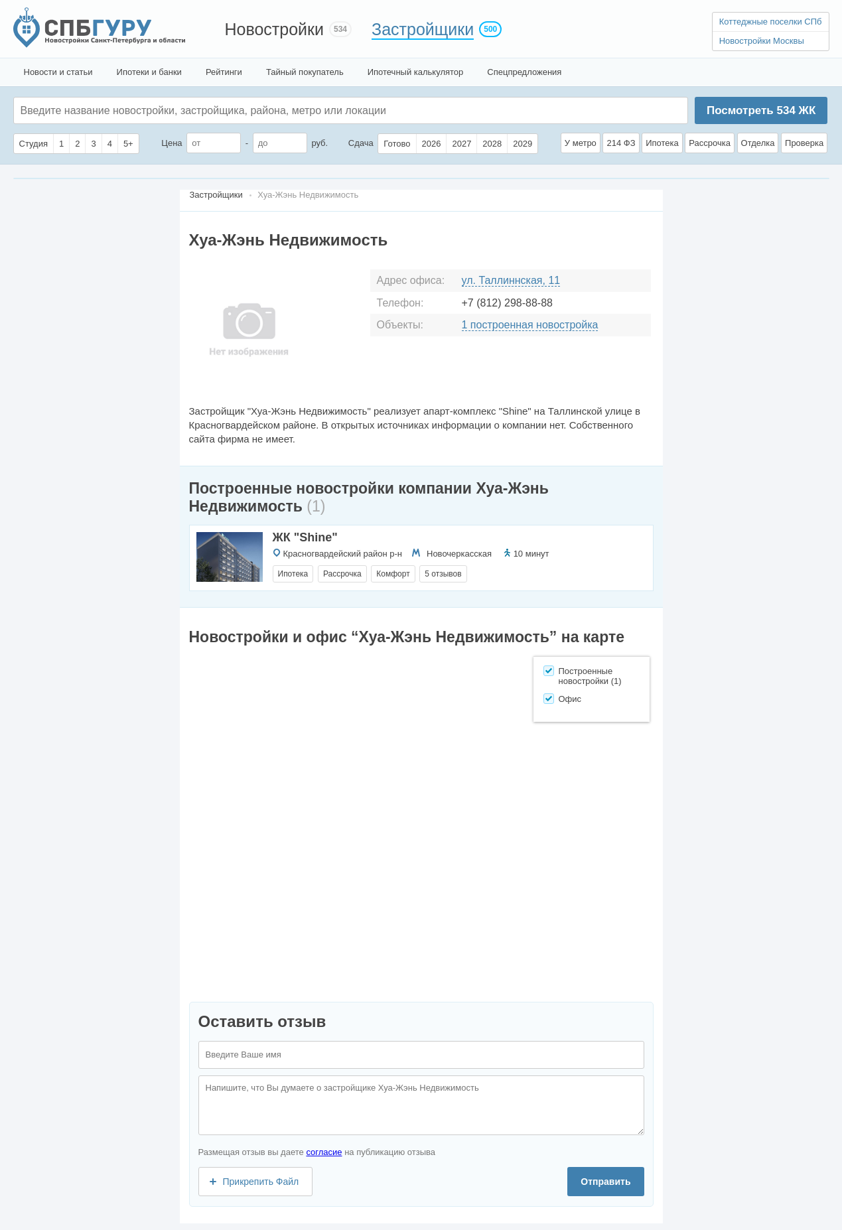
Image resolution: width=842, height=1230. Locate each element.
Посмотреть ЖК (761, 110)
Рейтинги (224, 72)
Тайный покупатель (305, 72)
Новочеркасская (459, 554)
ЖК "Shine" (305, 537)
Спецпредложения (524, 72)
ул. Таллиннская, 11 (511, 280)
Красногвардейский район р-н (343, 554)
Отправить (605, 1181)
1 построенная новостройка (530, 324)
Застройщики (423, 29)
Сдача (361, 143)
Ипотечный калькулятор (416, 72)
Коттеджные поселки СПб (770, 22)
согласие (324, 1152)
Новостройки (274, 29)
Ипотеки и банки (149, 72)
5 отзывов (443, 574)
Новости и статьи (58, 72)
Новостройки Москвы (761, 41)
